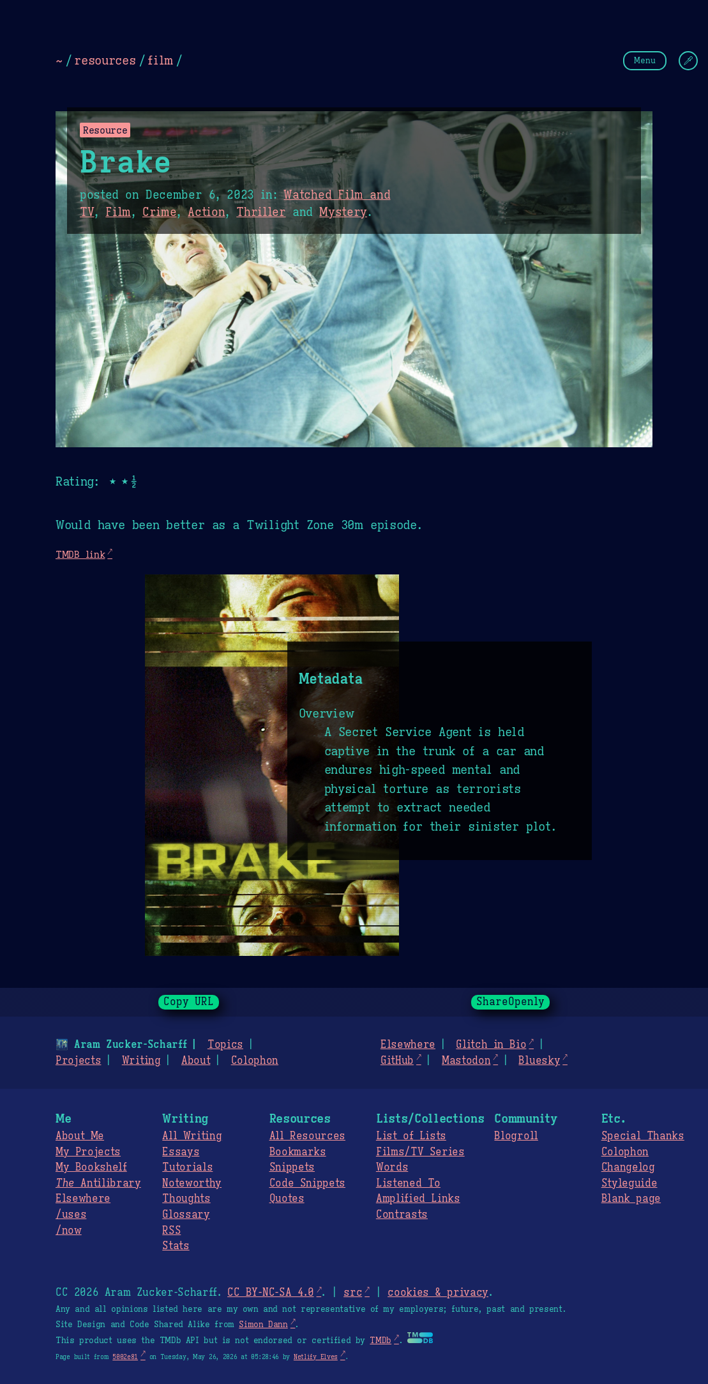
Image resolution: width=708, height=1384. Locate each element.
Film (118, 212)
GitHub (397, 1060)
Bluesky (539, 1060)
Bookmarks (297, 1152)
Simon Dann (263, 1324)
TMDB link (80, 554)
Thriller (260, 212)
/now (69, 1230)
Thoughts (186, 1198)
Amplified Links (418, 1198)
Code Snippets (307, 1183)
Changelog (628, 1167)
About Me (80, 1136)
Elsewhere (407, 1044)
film (160, 60)
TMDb (380, 1340)
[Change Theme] (688, 60)
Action (206, 212)
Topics (225, 1044)
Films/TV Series (420, 1152)
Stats (175, 1246)
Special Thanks (642, 1136)
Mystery (343, 212)
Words (392, 1167)
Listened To (408, 1183)
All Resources (307, 1136)
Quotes (287, 1198)
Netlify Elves (316, 1357)
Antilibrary (98, 1183)
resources (104, 60)
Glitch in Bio (491, 1044)
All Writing (192, 1136)
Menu (645, 60)
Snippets (292, 1167)
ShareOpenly (510, 1002)
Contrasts (402, 1214)
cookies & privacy (438, 1292)
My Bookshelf (91, 1167)
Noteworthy (192, 1183)
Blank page (631, 1198)
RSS (171, 1230)
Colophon (254, 1060)
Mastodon (466, 1060)
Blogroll (516, 1136)
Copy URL (189, 1002)
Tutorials (187, 1167)
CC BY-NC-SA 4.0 (270, 1292)
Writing (141, 1060)
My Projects (88, 1152)
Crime (159, 212)
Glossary (185, 1214)
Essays (180, 1152)
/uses (71, 1214)
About (195, 1060)
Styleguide (629, 1183)
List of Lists (411, 1136)
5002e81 (125, 1357)
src (352, 1292)
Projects (78, 1060)
